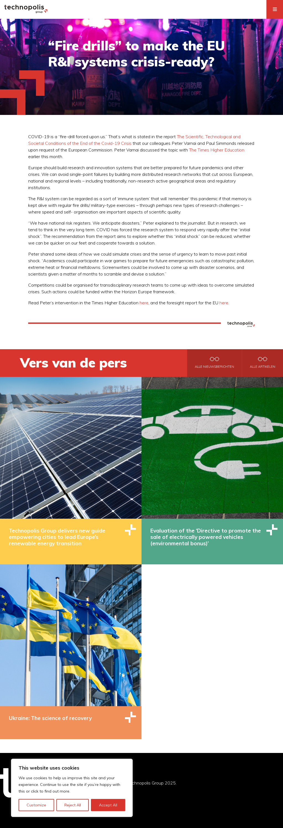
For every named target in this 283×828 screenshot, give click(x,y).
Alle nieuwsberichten (214, 367)
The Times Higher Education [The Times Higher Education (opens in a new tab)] (216, 150)
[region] (72, 788)
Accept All (108, 805)
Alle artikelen (262, 367)
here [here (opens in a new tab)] (144, 302)
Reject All (72, 805)
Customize (36, 805)
